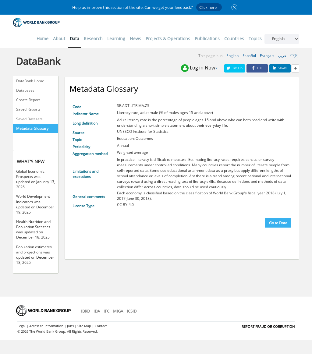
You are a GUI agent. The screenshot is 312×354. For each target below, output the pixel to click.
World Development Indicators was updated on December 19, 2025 (35, 204)
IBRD (85, 311)
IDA (97, 311)
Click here (208, 7)
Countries (234, 38)
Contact (101, 326)
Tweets (235, 68)
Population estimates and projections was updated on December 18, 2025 (35, 254)
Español (249, 55)
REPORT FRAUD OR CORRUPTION (268, 326)
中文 (294, 55)
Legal (21, 326)
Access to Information (46, 326)
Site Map (84, 326)
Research (93, 38)
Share (280, 68)
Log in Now (199, 68)
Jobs (70, 326)
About (59, 38)
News (135, 38)
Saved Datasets (29, 119)
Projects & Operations (168, 38)
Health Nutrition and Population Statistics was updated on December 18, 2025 (33, 229)
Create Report (28, 99)
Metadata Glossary (32, 128)
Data (74, 38)
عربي (282, 55)
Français (267, 55)
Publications (207, 38)
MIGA (118, 311)
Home (42, 38)
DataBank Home (30, 80)
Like (257, 68)
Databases (25, 90)
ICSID (131, 311)
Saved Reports (28, 109)
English (232, 55)
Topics (255, 38)
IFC (106, 311)
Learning (116, 38)
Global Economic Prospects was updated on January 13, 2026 (35, 179)
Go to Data (278, 222)
